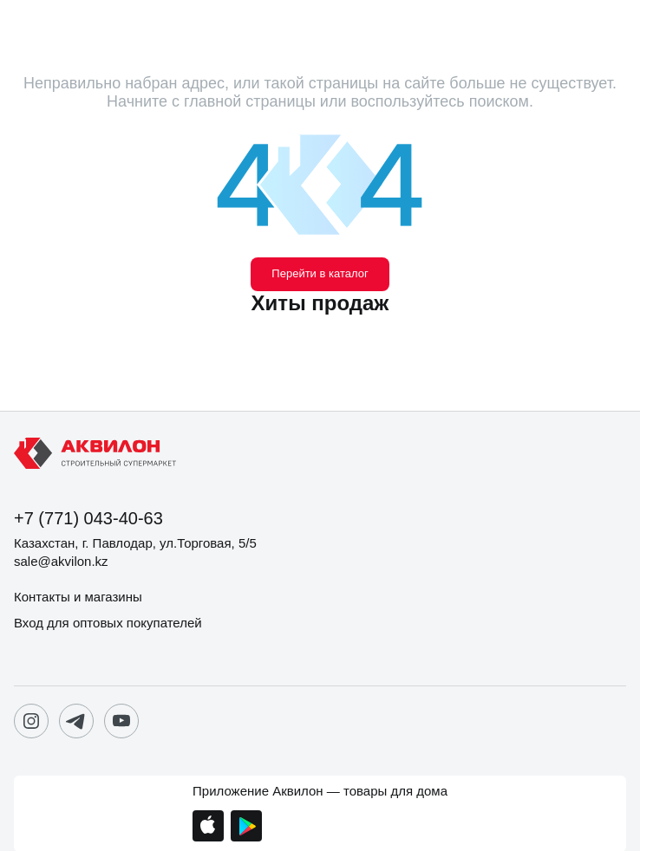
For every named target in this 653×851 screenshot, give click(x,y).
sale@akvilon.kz (61, 561)
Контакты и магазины (78, 596)
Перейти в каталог (319, 273)
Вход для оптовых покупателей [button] (108, 622)
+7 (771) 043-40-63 (88, 518)
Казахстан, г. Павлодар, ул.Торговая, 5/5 (135, 543)
